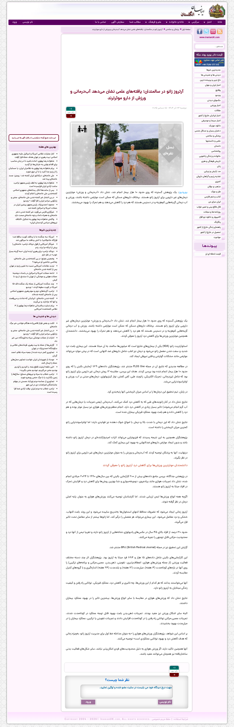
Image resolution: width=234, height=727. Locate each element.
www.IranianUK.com (209, 37)
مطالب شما (135, 22)
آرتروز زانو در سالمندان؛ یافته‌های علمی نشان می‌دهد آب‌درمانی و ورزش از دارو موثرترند (127, 29)
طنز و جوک (218, 192)
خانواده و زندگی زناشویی (212, 156)
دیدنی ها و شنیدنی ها (213, 75)
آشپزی (220, 182)
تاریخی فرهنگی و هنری (213, 162)
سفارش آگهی (117, 22)
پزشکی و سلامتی (172, 29)
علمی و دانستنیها (215, 141)
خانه (220, 22)
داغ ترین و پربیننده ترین (212, 80)
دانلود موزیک (217, 126)
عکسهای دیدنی (216, 101)
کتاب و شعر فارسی (214, 197)
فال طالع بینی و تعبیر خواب (211, 207)
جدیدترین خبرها (215, 70)
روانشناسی (218, 151)
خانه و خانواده (175, 22)
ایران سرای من (216, 202)
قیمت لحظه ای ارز (215, 254)
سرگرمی (193, 22)
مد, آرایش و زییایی (214, 172)
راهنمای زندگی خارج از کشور (211, 227)
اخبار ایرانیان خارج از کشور (211, 116)
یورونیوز (183, 192)
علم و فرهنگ (153, 22)
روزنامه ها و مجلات (214, 212)
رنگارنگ (219, 222)
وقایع (220, 91)
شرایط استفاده (181, 719)
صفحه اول (186, 29)
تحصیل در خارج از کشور (212, 233)
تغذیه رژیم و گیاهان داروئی (210, 177)
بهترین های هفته (47, 147)
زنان (221, 167)
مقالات (220, 111)
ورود (14, 22)
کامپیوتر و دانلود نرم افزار (212, 217)
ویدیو (220, 96)
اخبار (208, 22)
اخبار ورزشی (217, 106)
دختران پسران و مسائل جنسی (210, 131)
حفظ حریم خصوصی (161, 719)
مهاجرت (219, 238)
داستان (219, 146)
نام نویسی (28, 22)
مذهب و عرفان (216, 187)
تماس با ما (100, 22)
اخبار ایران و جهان (215, 85)
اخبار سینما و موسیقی (213, 121)
